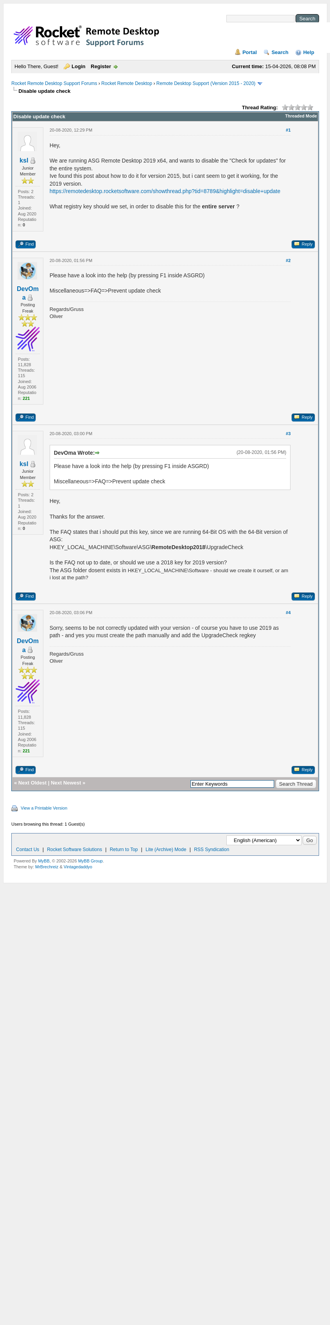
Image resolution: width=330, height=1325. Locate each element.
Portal (249, 52)
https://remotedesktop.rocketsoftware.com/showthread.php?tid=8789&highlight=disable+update (165, 191)
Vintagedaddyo (78, 866)
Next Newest (66, 783)
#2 (288, 260)
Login (78, 66)
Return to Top (124, 849)
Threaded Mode (301, 116)
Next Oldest (32, 783)
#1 (288, 130)
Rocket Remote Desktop (126, 83)
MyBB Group (90, 861)
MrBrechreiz (46, 866)
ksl (24, 160)
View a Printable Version (44, 808)
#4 (288, 612)
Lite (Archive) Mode (165, 849)
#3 (288, 433)
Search (279, 52)
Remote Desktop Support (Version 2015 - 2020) (205, 83)
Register (101, 66)
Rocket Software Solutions (74, 849)
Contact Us (27, 849)
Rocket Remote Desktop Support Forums (54, 83)
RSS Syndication (211, 849)
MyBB (43, 861)
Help (308, 52)
